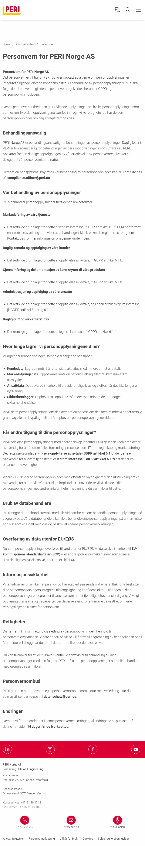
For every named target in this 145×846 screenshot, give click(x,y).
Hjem (7, 44)
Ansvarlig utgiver (13, 838)
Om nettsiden (25, 44)
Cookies (88, 838)
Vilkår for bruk (69, 838)
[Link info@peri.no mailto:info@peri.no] (71, 822)
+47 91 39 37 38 (31, 802)
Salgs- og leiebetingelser (113, 838)
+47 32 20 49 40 (28, 807)
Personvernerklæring (42, 838)
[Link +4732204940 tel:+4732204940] (24, 822)
